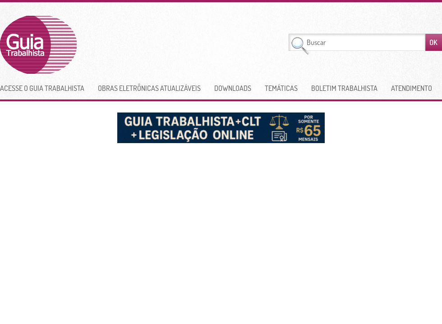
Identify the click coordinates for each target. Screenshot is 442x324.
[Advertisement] (186, 45)
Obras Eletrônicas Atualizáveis (149, 88)
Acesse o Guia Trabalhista (42, 88)
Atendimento (411, 88)
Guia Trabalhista (71, 45)
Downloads (232, 88)
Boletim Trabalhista (344, 88)
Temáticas (281, 88)
